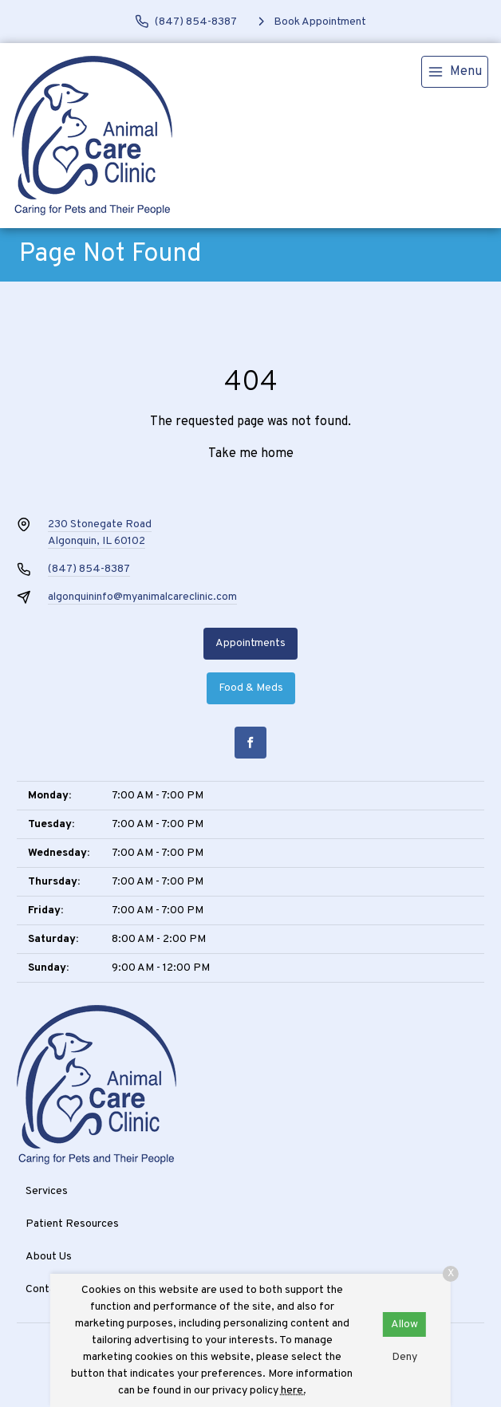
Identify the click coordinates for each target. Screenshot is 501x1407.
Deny (404, 1357)
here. (293, 1390)
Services (47, 1191)
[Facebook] (250, 743)
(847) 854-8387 (89, 569)
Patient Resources (72, 1224)
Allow (404, 1324)
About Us (49, 1256)
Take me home (251, 454)
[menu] (454, 72)
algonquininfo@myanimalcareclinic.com (142, 597)
